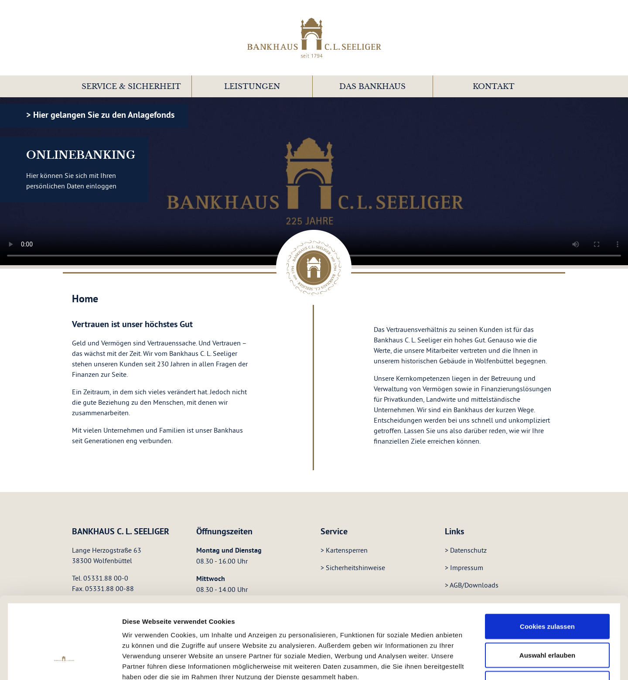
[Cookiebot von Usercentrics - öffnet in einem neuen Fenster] (64, 655)
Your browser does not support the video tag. (314, 181)
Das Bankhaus (372, 86)
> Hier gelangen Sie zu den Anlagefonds (100, 114)
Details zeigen (472, 655)
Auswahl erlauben (547, 586)
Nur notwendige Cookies (547, 614)
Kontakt (494, 86)
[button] (131, 86)
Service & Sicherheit (131, 86)
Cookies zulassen (547, 557)
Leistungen (252, 86)
